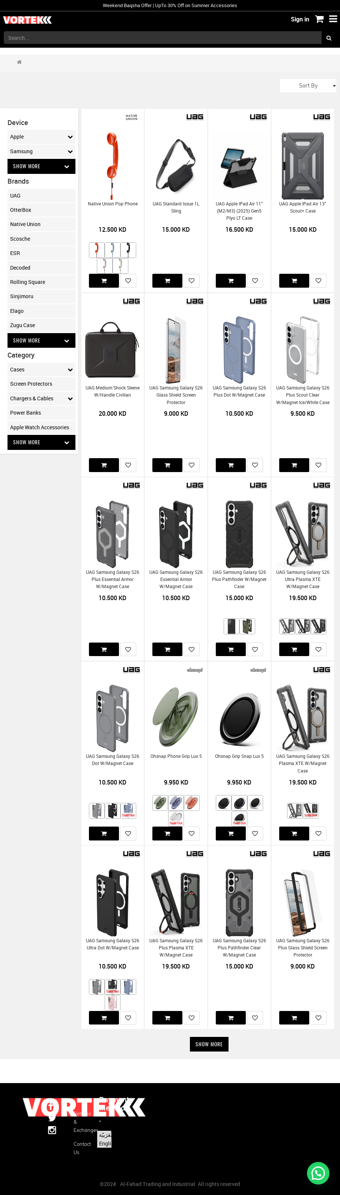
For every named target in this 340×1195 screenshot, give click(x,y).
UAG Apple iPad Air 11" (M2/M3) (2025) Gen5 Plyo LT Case (239, 211)
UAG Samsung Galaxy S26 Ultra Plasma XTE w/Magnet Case (302, 579)
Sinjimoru (21, 296)
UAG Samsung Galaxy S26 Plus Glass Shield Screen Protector (302, 947)
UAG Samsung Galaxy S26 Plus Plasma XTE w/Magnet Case (176, 947)
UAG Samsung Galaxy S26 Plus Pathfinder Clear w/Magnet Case (239, 947)
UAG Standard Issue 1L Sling (176, 207)
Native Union (25, 224)
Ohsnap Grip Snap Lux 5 (239, 756)
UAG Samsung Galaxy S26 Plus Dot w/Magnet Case (239, 391)
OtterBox (20, 209)
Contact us (81, 1148)
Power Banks (25, 412)
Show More (41, 166)
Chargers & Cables (41, 398)
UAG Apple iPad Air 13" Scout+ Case (302, 207)
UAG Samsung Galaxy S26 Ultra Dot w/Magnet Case (112, 944)
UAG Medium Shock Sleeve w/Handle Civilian (113, 391)
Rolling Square (27, 281)
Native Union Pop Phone (113, 204)
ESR (15, 253)
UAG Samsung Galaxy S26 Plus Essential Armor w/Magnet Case (112, 579)
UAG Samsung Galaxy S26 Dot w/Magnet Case (112, 759)
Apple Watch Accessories (39, 427)
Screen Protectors (31, 384)
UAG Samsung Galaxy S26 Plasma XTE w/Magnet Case (302, 763)
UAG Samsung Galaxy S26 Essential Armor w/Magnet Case (176, 579)
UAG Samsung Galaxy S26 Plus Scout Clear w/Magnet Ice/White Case (302, 395)
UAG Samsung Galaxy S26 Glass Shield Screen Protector (176, 395)
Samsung (41, 151)
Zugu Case (22, 325)
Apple (41, 137)
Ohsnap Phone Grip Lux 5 (176, 756)
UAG (15, 195)
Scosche (20, 238)
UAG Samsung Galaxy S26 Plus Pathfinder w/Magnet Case (239, 579)
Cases (41, 370)
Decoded (20, 267)
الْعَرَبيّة (106, 1134)
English (108, 1143)
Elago (17, 310)
